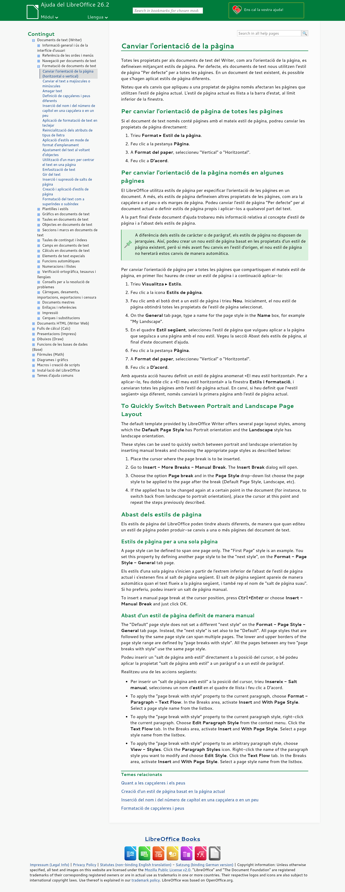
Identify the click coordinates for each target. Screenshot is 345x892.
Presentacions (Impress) (56, 333)
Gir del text (51, 174)
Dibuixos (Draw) (50, 338)
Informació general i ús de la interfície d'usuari (62, 48)
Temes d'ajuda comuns (55, 375)
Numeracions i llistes (59, 266)
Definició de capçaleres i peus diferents (66, 98)
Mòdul (47, 17)
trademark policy (146, 880)
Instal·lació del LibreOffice (58, 370)
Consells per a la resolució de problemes (63, 284)
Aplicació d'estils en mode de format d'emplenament (65, 142)
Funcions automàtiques (61, 261)
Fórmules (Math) (50, 354)
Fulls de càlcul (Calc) (53, 328)
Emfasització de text (58, 169)
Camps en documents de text (65, 245)
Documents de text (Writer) (59, 39)
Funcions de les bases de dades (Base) (60, 347)
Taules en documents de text (65, 219)
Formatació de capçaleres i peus (152, 808)
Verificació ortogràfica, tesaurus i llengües (66, 274)
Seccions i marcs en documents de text (67, 232)
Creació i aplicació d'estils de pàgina (65, 192)
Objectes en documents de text (67, 224)
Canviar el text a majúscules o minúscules (66, 83)
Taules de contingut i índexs (64, 240)
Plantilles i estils (55, 208)
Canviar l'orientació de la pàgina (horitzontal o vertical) (67, 74)
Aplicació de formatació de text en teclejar (69, 123)
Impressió (50, 312)
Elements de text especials (63, 255)
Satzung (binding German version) (205, 864)
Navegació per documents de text (69, 60)
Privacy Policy (84, 864)
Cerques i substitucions (61, 317)
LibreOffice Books (172, 839)
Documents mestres (58, 302)
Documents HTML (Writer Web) (63, 323)
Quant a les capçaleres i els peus (153, 783)
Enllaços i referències (59, 307)
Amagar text (52, 90)
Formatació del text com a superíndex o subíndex (63, 201)
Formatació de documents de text (69, 65)
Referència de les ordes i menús (67, 55)
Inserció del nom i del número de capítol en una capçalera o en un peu (68, 110)
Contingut (41, 33)
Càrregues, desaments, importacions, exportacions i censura (66, 294)
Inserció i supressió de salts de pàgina (67, 182)
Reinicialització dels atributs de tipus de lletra (67, 133)
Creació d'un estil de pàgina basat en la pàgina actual (173, 791)
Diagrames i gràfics (52, 359)
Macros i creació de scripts (58, 364)
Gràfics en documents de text (66, 214)
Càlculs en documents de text (66, 250)
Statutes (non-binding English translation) (135, 864)
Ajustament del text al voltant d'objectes (66, 152)
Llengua (95, 17)
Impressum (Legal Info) (49, 864)
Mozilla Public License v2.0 (168, 869)
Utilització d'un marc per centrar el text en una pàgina (68, 162)
